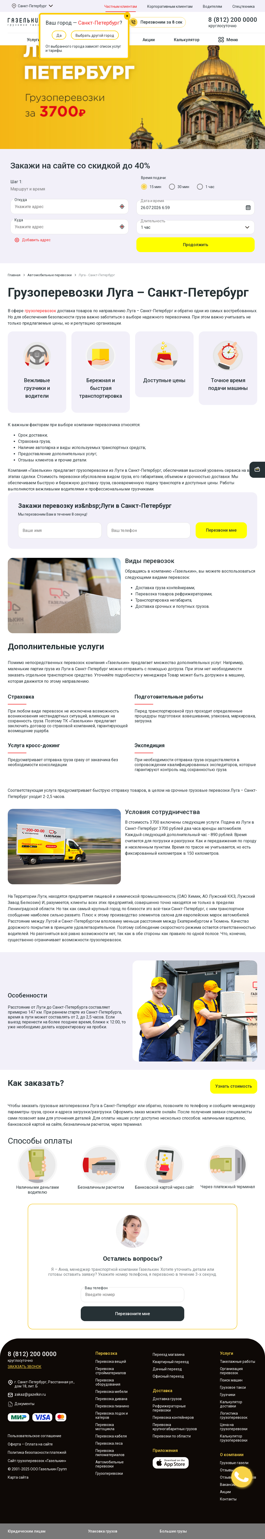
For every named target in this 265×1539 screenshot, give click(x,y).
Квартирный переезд (171, 1362)
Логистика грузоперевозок (233, 1415)
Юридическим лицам (27, 1531)
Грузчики (227, 1395)
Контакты (228, 1499)
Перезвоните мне (132, 1313)
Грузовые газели (234, 1463)
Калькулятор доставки (231, 1404)
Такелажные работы (237, 1361)
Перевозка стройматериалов (110, 1371)
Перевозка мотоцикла (104, 1427)
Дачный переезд (167, 1369)
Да (59, 35)
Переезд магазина (169, 1354)
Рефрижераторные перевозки (169, 1408)
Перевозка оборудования (107, 1382)
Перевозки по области (172, 1436)
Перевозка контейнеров (173, 1417)
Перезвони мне (221, 530)
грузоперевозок (40, 310)
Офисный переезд (168, 1376)
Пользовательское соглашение (34, 1436)
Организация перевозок (231, 1371)
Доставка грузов (167, 1399)
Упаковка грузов (102, 1531)
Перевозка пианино (112, 1406)
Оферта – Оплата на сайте (30, 1444)
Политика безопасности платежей (37, 1452)
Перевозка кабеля (111, 1436)
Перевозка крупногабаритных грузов (175, 1427)
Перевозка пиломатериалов (109, 1453)
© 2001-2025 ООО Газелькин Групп (37, 1469)
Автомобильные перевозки (109, 1464)
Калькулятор (187, 39)
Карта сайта (18, 1477)
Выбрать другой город (95, 35)
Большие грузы (173, 1531)
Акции (149, 39)
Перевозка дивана (111, 1399)
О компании (232, 1454)
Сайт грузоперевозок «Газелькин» (37, 1461)
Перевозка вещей (110, 1361)
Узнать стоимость (233, 1086)
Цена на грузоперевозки (233, 1427)
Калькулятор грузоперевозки (233, 1438)
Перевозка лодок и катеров (111, 1415)
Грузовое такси (233, 1387)
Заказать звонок (24, 1367)
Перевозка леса (109, 1443)
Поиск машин (231, 1380)
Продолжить (195, 244)
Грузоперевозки (109, 1473)
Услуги (226, 1353)
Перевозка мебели (111, 1392)
